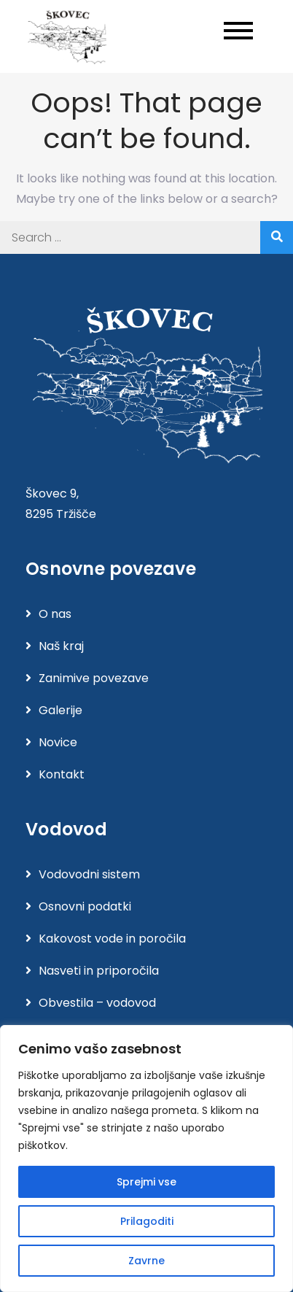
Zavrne (146, 1260)
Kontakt (62, 774)
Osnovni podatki (85, 906)
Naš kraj (61, 646)
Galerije (60, 710)
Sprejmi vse (146, 1182)
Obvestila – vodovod (97, 1002)
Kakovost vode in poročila (112, 938)
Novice (58, 742)
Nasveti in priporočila (99, 970)
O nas (55, 614)
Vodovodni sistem (89, 874)
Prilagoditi (146, 1221)
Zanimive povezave (94, 678)
